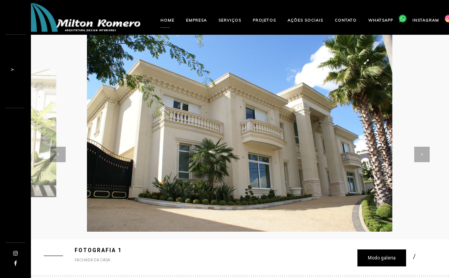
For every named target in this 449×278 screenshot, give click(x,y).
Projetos (264, 20)
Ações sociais (305, 20)
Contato (346, 20)
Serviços (229, 20)
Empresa (196, 20)
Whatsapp (380, 20)
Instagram (425, 20)
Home (167, 20)
